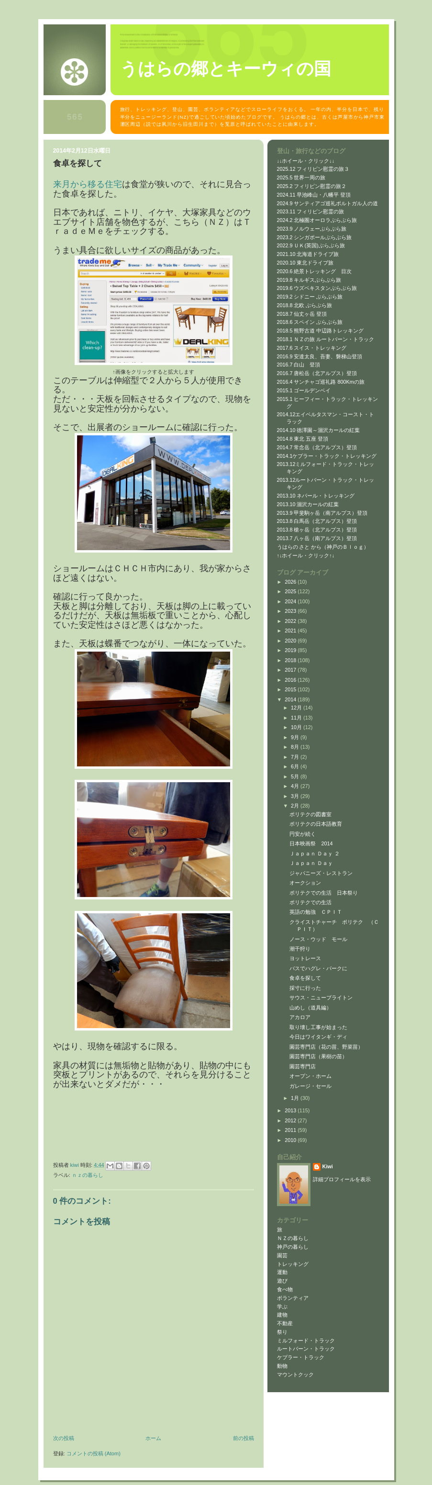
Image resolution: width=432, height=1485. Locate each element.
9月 (295, 737)
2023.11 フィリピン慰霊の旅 (310, 211)
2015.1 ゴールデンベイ (304, 390)
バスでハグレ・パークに (318, 968)
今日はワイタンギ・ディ (318, 1037)
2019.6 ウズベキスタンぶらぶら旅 (317, 288)
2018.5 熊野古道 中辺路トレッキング (320, 330)
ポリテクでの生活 (310, 902)
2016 (291, 680)
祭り (282, 1332)
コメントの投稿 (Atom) (93, 1453)
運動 (282, 1272)
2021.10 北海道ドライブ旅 (308, 254)
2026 (291, 582)
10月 (297, 727)
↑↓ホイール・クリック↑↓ (306, 555)
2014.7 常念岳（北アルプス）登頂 (317, 447)
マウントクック (295, 1374)
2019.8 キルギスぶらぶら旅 (309, 280)
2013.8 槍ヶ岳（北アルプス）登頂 (317, 529)
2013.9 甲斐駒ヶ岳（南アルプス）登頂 (322, 513)
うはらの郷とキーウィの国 (225, 68)
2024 (291, 601)
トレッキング (293, 1264)
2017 (291, 670)
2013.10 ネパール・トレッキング (316, 496)
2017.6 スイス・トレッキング (312, 348)
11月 (297, 717)
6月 (295, 766)
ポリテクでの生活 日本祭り (323, 893)
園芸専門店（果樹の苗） (318, 1056)
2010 (291, 1140)
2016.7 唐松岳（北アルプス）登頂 (317, 373)
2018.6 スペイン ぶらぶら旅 (310, 322)
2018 (291, 660)
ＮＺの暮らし (87, 1175)
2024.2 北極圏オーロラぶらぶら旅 (317, 220)
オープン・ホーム (310, 1076)
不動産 (285, 1323)
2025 (291, 591)
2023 (291, 611)
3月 (295, 796)
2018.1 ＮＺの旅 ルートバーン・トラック (326, 339)
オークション (305, 883)
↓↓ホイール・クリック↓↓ (306, 161)
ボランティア (293, 1298)
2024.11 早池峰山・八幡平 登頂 (314, 195)
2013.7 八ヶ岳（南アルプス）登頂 (317, 538)
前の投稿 (243, 1438)
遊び (282, 1281)
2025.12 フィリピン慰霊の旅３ (313, 169)
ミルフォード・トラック (306, 1340)
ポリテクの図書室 (310, 814)
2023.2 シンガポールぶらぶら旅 (314, 237)
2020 (291, 640)
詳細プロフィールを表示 (342, 1179)
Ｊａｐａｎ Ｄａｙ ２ (314, 853)
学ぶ (282, 1306)
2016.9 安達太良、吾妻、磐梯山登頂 (320, 356)
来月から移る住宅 (87, 184)
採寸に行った (305, 988)
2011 (291, 1130)
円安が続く (302, 834)
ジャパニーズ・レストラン (321, 873)
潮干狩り (299, 949)
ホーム (153, 1438)
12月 (297, 707)
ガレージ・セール (310, 1086)
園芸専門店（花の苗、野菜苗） (326, 1047)
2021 (291, 630)
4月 (295, 786)
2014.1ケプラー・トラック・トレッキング (327, 456)
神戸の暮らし (293, 1247)
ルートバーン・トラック (306, 1349)
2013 (291, 1110)
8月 (295, 747)
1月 (295, 1098)
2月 (295, 806)
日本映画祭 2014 (310, 843)
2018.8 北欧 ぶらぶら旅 (304, 305)
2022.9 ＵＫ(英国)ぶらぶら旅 (311, 245)
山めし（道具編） (310, 1007)
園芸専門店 (302, 1066)
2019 (291, 650)
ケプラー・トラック (300, 1357)
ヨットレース (305, 958)
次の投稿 (63, 1438)
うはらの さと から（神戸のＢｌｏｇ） (323, 547)
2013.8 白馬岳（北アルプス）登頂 (317, 521)
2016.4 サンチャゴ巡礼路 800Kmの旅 (321, 382)
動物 (282, 1366)
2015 (291, 689)
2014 (291, 699)
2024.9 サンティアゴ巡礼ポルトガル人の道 (327, 203)
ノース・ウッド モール (318, 939)
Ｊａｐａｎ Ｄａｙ (311, 863)
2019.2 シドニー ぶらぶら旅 (310, 296)
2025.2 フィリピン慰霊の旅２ (312, 186)
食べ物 (285, 1289)
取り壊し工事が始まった (318, 1027)
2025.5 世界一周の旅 (301, 177)
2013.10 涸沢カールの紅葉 (308, 504)
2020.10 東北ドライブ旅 (305, 263)
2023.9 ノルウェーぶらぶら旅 (312, 229)
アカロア (299, 1017)
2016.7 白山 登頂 (299, 364)
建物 (282, 1315)
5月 (295, 776)
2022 (291, 621)
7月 (295, 757)
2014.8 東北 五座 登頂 (303, 439)
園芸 (282, 1255)
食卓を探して (305, 978)
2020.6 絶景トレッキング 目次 (314, 271)
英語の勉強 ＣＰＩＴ (315, 912)
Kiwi (327, 1166)
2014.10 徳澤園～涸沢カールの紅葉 (318, 430)
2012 (291, 1120)
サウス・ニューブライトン (321, 997)
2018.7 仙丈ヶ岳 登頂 (302, 314)
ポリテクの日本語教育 (315, 824)
